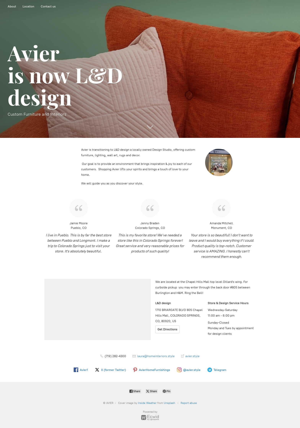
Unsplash (169, 403)
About (12, 6)
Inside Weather (147, 403)
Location (28, 6)
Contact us (48, 6)
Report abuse (189, 403)
